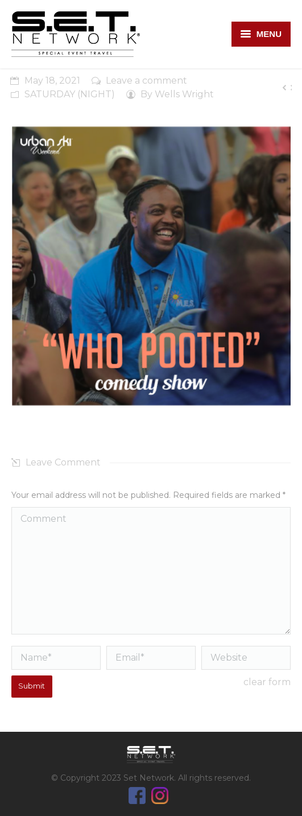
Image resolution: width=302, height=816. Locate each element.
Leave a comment (146, 80)
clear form (267, 682)
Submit (31, 685)
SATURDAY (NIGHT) (69, 94)
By (177, 94)
